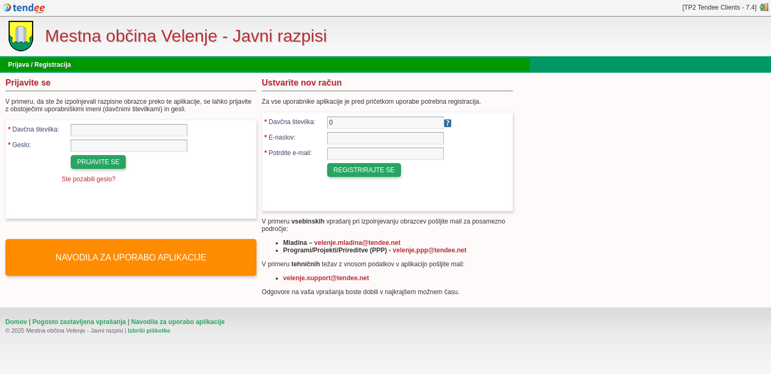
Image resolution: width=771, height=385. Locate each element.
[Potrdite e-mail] (385, 154)
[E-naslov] (385, 138)
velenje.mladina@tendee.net (357, 243)
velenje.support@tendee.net (326, 278)
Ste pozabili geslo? (89, 179)
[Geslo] (129, 146)
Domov (16, 322)
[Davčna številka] (129, 130)
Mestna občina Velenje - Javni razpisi (186, 35)
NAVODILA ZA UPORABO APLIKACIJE (131, 257)
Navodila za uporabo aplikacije (178, 322)
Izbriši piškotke (149, 330)
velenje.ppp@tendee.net (430, 250)
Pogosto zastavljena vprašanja (79, 322)
